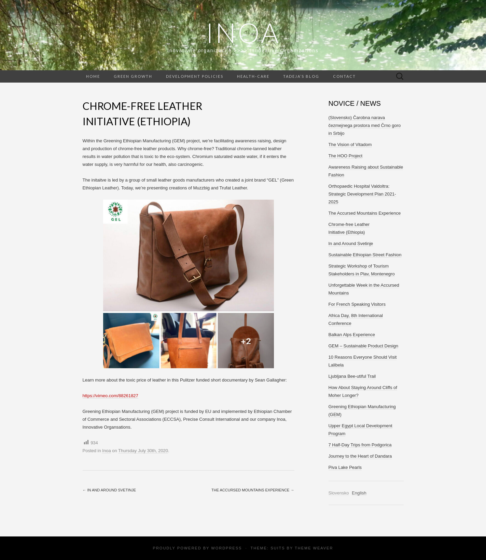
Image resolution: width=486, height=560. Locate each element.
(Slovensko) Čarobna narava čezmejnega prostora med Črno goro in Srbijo (365, 125)
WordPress (226, 548)
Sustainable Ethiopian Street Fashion (365, 254)
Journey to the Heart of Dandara (360, 456)
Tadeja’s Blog (301, 76)
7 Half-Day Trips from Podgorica (360, 444)
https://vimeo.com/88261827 (110, 395)
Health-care (253, 76)
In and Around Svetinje (109, 490)
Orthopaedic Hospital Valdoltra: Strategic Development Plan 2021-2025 (362, 194)
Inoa (243, 32)
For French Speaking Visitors (357, 304)
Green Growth (133, 76)
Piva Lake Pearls (345, 467)
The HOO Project (346, 155)
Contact (344, 76)
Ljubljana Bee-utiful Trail (352, 376)
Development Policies (194, 76)
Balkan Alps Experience (352, 334)
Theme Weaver (314, 548)
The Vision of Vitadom (350, 144)
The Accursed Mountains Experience (252, 490)
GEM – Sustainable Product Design (364, 345)
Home (93, 76)
